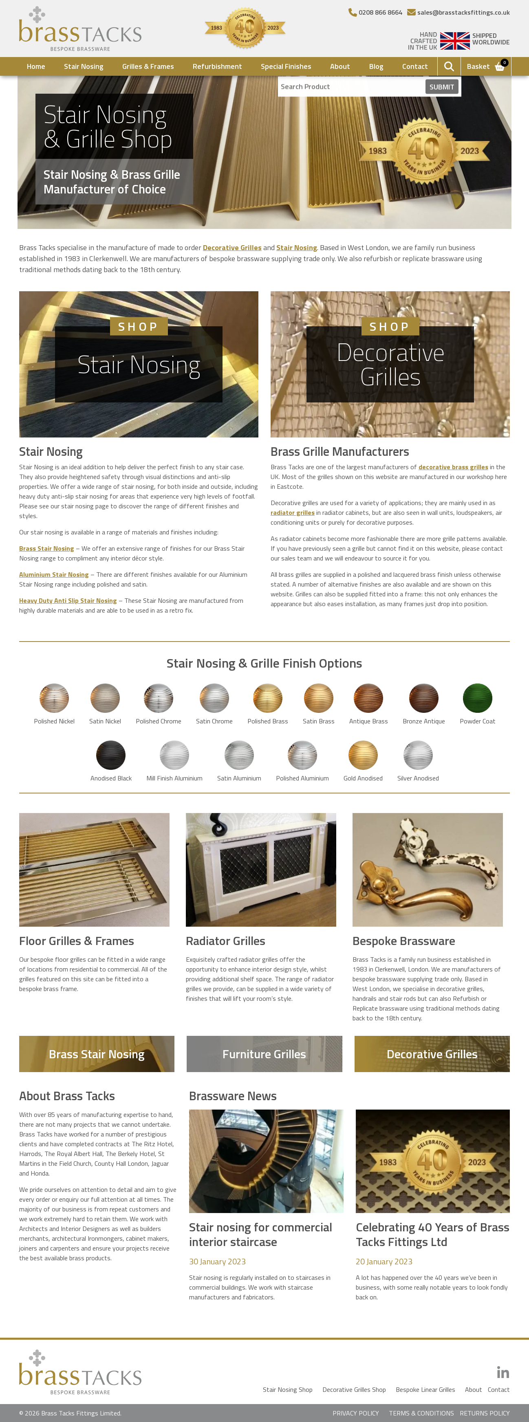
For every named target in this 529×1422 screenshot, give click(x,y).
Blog (376, 66)
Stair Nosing (84, 66)
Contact (415, 66)
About (340, 66)
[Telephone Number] (375, 12)
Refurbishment (217, 66)
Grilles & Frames (148, 66)
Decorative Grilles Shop (354, 1389)
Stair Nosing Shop (288, 1389)
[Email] (458, 12)
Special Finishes (286, 66)
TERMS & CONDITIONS (421, 1413)
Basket (486, 65)
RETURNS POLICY (485, 1413)
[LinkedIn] (503, 1373)
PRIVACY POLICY (356, 1413)
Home (36, 66)
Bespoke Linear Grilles (425, 1389)
